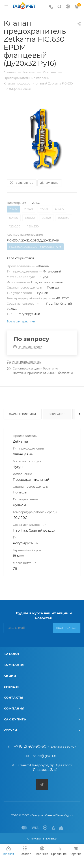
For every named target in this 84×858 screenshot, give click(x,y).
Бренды (11, 686)
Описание (57, 414)
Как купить (15, 719)
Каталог (12, 654)
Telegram (42, 784)
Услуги (10, 730)
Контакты (13, 697)
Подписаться (67, 627)
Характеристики (22, 414)
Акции (10, 675)
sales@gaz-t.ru (45, 756)
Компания (14, 664)
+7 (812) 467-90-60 (30, 746)
